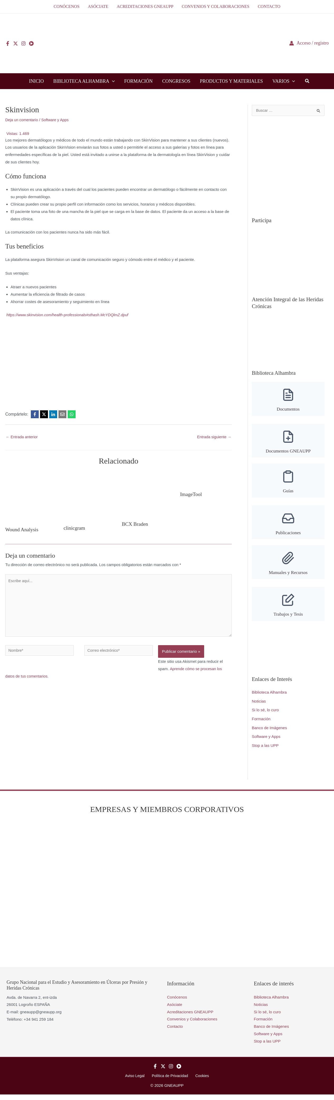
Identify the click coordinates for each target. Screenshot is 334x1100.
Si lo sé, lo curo (265, 715)
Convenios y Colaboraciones (192, 1024)
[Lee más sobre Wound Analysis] (31, 497)
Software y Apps (57, 120)
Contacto (175, 1031)
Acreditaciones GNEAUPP (190, 1017)
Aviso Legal (137, 1081)
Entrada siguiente (213, 437)
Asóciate (174, 1009)
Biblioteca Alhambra (269, 697)
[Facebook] (7, 43)
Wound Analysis (22, 530)
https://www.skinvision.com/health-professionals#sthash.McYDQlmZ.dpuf (70, 315)
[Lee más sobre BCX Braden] (145, 494)
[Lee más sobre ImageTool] (206, 479)
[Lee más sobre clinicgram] (88, 496)
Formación (261, 724)
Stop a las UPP (265, 750)
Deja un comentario (22, 120)
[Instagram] (23, 43)
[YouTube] (31, 43)
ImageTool (191, 494)
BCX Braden (135, 524)
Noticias (259, 706)
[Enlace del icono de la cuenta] (309, 43)
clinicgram (74, 528)
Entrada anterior (22, 437)
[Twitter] (15, 43)
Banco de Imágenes (269, 733)
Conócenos (177, 1002)
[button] (112, 81)
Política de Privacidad (170, 1081)
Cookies (200, 1081)
